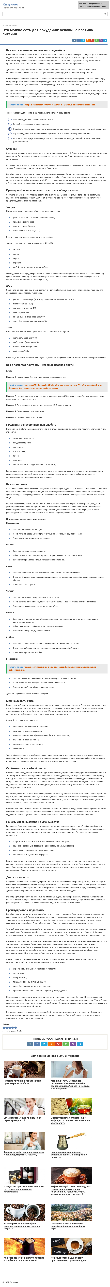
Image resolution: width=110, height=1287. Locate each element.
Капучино (10, 4)
